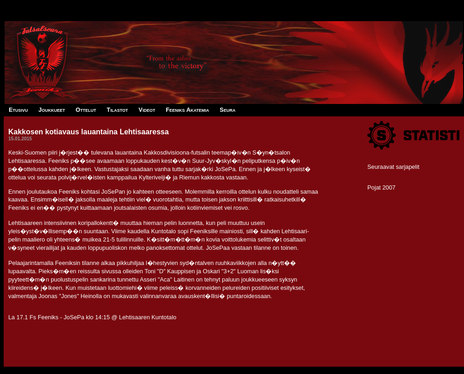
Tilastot (117, 109)
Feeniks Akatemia (187, 109)
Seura (227, 109)
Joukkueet (52, 109)
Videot (147, 109)
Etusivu (18, 109)
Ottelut (85, 109)
